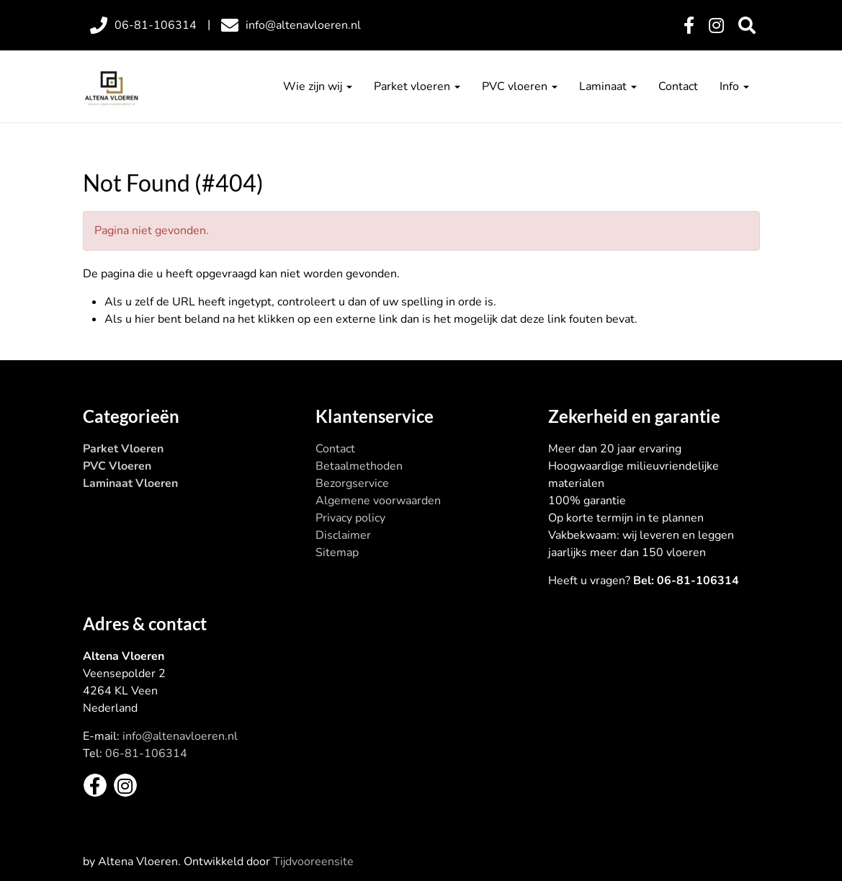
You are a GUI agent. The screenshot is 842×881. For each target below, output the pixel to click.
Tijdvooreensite (313, 861)
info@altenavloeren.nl (180, 736)
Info (734, 86)
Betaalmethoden (359, 466)
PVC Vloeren (117, 466)
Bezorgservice (352, 483)
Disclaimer (343, 535)
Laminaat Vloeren (130, 483)
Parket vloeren (417, 86)
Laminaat (608, 86)
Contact (678, 86)
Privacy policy (350, 518)
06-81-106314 (146, 753)
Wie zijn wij (317, 86)
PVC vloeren (519, 86)
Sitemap (337, 552)
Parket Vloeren (123, 449)
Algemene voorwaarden (378, 501)
